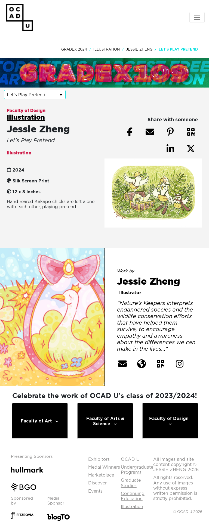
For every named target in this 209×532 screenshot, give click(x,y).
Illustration (106, 49)
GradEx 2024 (74, 49)
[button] (191, 132)
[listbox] (35, 94)
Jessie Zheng (139, 49)
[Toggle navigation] (197, 17)
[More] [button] (180, 349)
